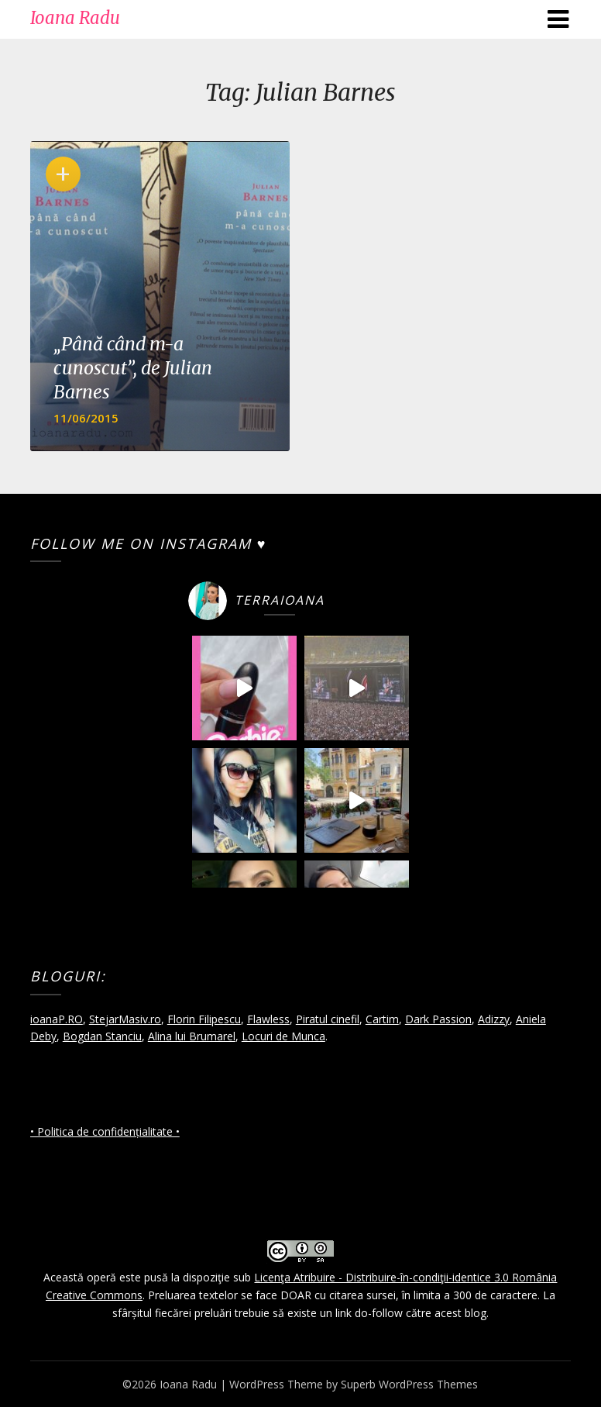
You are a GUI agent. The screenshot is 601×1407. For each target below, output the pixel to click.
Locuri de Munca (283, 1036)
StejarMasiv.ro (125, 1019)
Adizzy (494, 1019)
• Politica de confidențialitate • (105, 1131)
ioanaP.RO (56, 1019)
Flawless (268, 1019)
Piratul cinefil (327, 1019)
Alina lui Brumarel (191, 1036)
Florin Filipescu (204, 1019)
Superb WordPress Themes (409, 1384)
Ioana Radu (75, 18)
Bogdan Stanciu (102, 1036)
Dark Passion (438, 1019)
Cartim (382, 1019)
